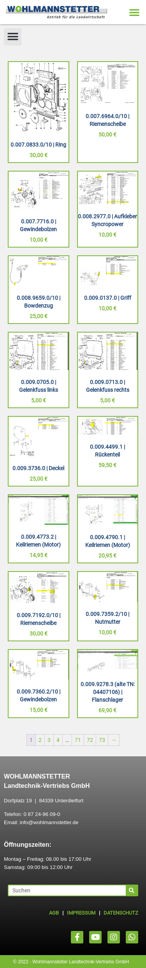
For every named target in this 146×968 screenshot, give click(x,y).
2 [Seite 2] (40, 740)
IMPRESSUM (81, 913)
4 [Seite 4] (58, 740)
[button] (134, 12)
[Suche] (131, 890)
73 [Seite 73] (102, 740)
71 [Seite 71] (78, 740)
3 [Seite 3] (49, 740)
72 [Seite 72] (90, 740)
